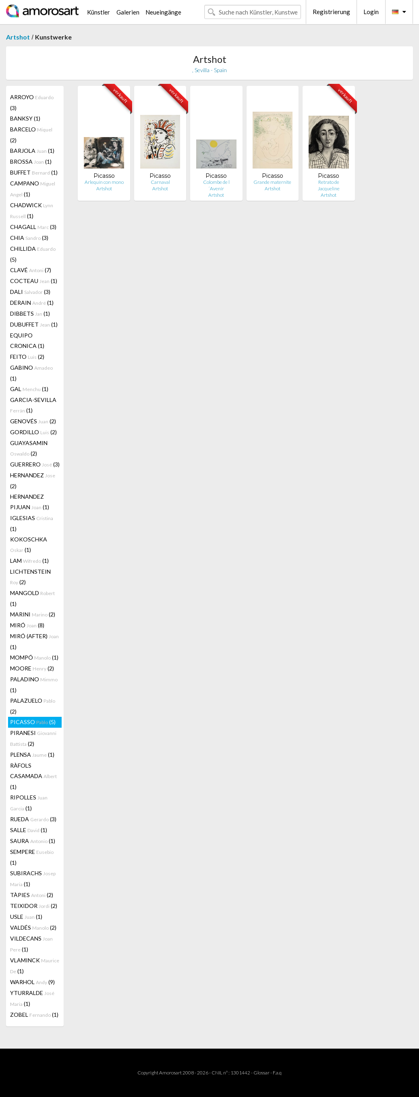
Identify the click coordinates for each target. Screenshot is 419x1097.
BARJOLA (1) (32, 150)
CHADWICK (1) (31, 210)
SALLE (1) (28, 829)
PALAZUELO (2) (32, 706)
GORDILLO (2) (33, 432)
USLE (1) (26, 916)
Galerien (127, 12)
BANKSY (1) (25, 118)
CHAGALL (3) (33, 226)
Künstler (98, 12)
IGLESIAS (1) (31, 523)
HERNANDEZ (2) (32, 480)
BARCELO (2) (31, 135)
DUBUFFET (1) (34, 324)
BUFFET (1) (34, 172)
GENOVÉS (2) (33, 421)
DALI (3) (30, 291)
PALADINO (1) (34, 684)
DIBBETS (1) (30, 313)
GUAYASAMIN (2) (29, 448)
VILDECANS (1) (31, 944)
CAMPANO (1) (32, 189)
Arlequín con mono (104, 182)
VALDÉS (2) (33, 927)
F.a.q (277, 1073)
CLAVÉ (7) (30, 269)
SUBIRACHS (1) (33, 878)
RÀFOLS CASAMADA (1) (33, 776)
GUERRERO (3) (35, 464)
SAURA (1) (32, 840)
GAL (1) (29, 388)
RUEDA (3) (33, 819)
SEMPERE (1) (32, 857)
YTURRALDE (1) (32, 998)
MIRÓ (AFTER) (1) (34, 641)
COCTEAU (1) (33, 280)
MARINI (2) (32, 614)
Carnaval (160, 182)
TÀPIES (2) (31, 894)
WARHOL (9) (32, 981)
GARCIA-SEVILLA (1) (33, 405)
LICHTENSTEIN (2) (30, 576)
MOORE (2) (32, 668)
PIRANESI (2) (33, 738)
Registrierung (331, 11)
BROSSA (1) (31, 161)
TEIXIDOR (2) (33, 905)
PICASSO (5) (33, 721)
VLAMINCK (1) (34, 965)
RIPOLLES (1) (29, 803)
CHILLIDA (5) (33, 254)
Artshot (18, 37)
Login (371, 11)
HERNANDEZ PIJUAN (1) (29, 501)
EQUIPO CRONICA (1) (27, 340)
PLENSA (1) (32, 754)
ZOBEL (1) (34, 1014)
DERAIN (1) (32, 302)
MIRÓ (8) (27, 625)
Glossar (261, 1073)
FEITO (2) (27, 356)
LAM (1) (29, 560)
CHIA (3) (29, 237)
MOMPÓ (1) (34, 657)
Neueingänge (163, 12)
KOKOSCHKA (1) (28, 544)
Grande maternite (272, 182)
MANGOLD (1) (32, 598)
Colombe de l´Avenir (216, 185)
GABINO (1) (31, 373)
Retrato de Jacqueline (329, 185)
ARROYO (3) (32, 102)
